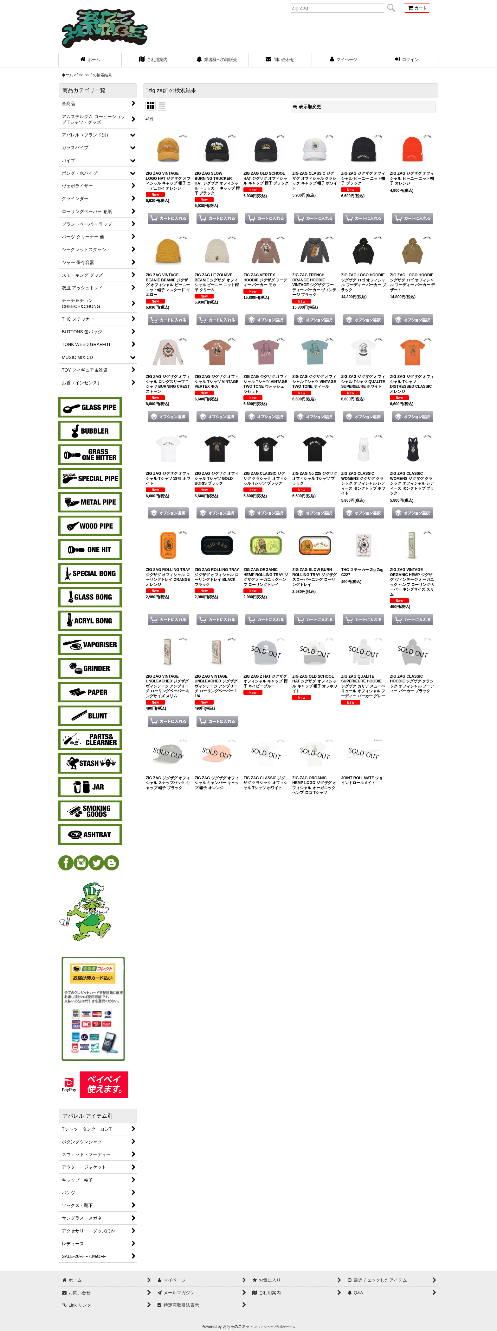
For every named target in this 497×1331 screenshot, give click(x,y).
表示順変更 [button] (307, 106)
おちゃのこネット (238, 1326)
